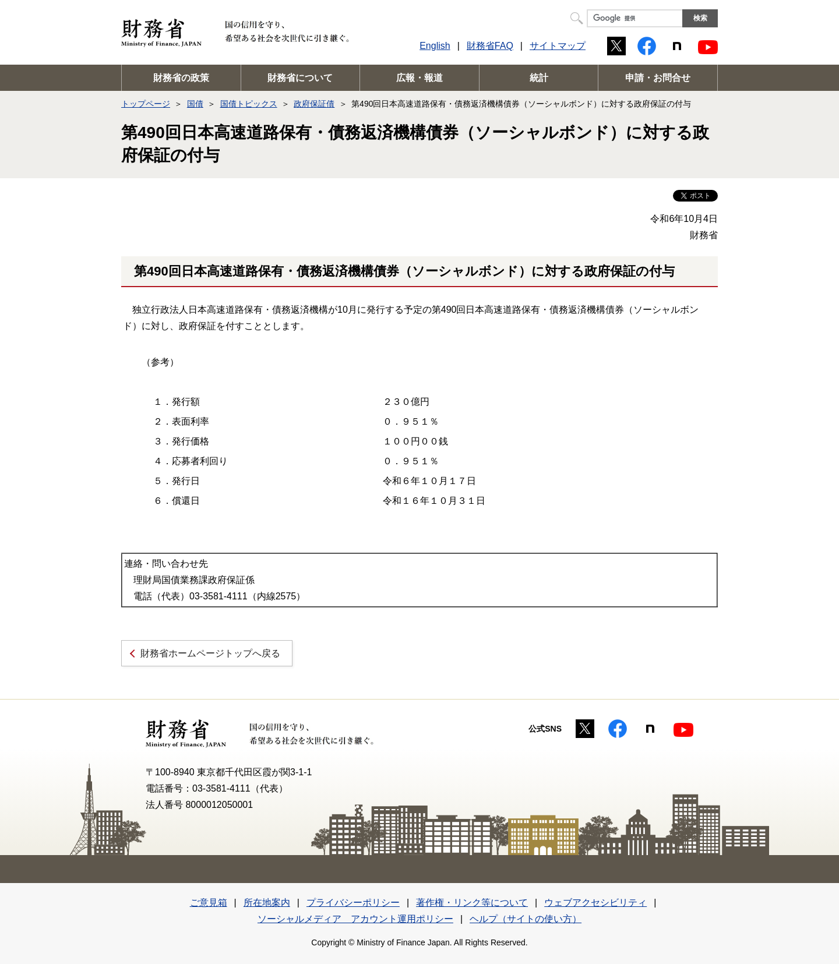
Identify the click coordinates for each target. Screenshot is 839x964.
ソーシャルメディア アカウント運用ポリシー (355, 919)
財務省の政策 (181, 78)
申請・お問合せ (657, 78)
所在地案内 (267, 902)
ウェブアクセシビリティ (595, 902)
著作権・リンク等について (472, 902)
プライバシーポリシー (353, 902)
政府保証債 (314, 103)
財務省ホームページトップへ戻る (210, 653)
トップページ (145, 103)
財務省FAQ (490, 46)
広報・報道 (419, 78)
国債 (195, 103)
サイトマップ (558, 46)
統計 (539, 78)
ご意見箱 (208, 902)
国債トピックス (248, 103)
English (435, 46)
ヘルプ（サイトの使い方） (525, 919)
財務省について (300, 78)
